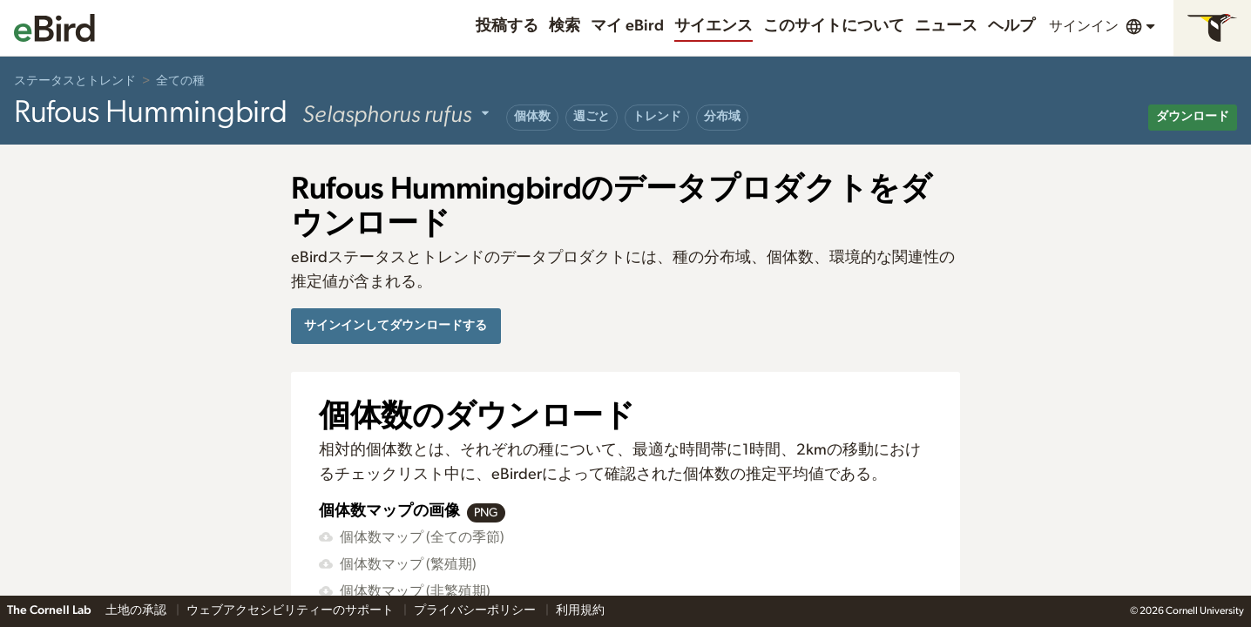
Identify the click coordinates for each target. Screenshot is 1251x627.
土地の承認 (137, 610)
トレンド (656, 117)
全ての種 (180, 81)
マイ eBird (627, 26)
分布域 (722, 117)
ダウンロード (1192, 117)
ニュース (946, 26)
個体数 (532, 117)
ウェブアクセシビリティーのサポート (291, 610)
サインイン (1084, 26)
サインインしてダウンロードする (395, 325)
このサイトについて (833, 26)
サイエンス (713, 26)
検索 (564, 26)
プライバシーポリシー (476, 610)
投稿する (507, 26)
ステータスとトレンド (75, 81)
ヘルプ (1011, 26)
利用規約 (580, 610)
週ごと (591, 117)
